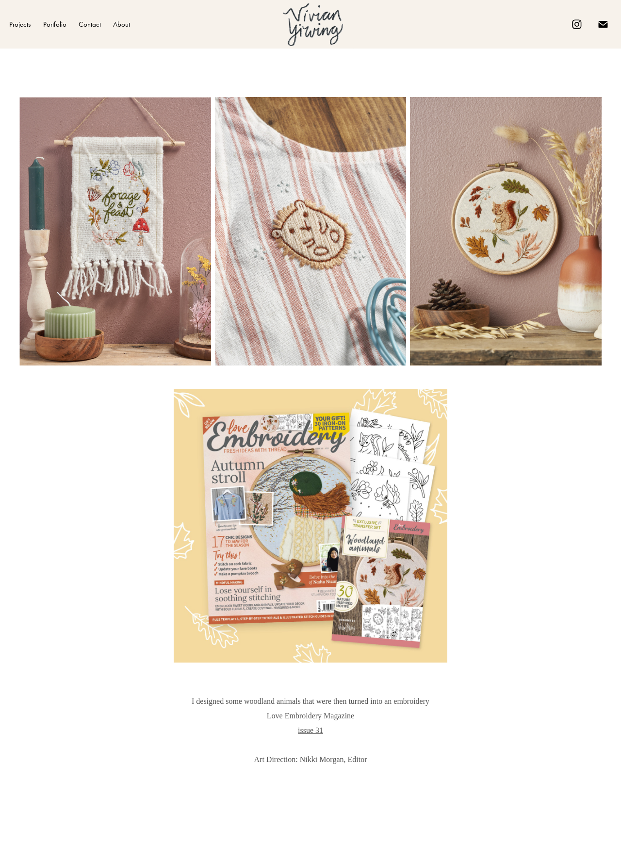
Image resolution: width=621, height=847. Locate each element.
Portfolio (54, 24)
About (121, 24)
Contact (90, 24)
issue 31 (310, 730)
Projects (20, 24)
